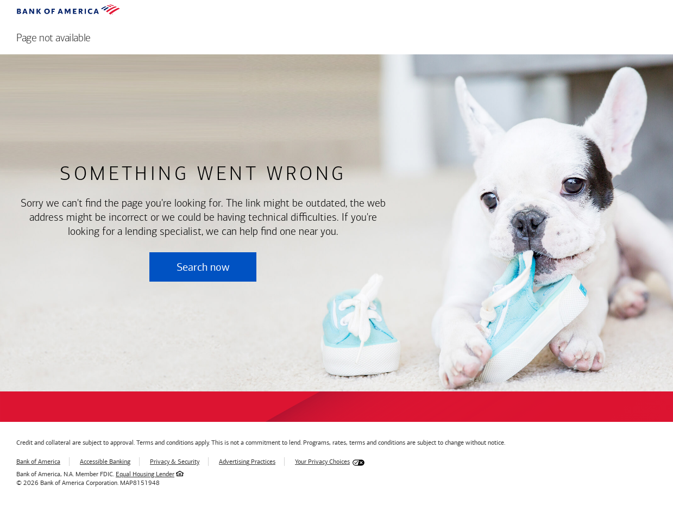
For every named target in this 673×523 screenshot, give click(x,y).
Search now (203, 266)
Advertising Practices (247, 461)
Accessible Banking (105, 461)
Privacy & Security (174, 461)
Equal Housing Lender (145, 474)
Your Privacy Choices (322, 461)
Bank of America (38, 461)
